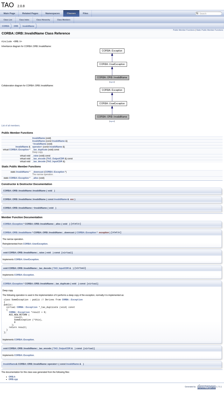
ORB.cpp (13, 390)
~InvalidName (39, 144)
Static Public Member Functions (209, 30)
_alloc (35, 178)
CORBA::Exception (19, 150)
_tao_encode (38, 159)
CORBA (5, 26)
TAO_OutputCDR (55, 159)
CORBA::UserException (35, 245)
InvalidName (28, 26)
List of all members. (10, 126)
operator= (37, 147)
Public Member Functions (184, 30)
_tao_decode (38, 162)
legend (112, 82)
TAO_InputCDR (54, 162)
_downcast (37, 172)
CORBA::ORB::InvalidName (17, 234)
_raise (35, 156)
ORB (16, 26)
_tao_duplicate (39, 150)
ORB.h (12, 388)
